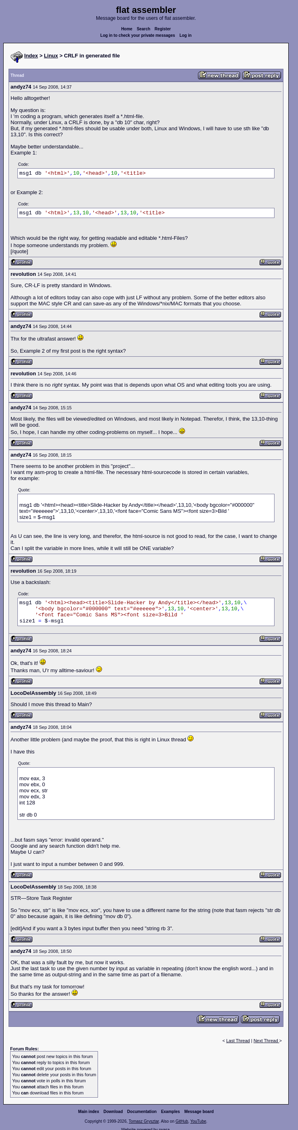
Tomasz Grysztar (144, 1121)
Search (143, 29)
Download (113, 1111)
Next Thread (266, 1040)
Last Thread (238, 1040)
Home (126, 29)
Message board (199, 1111)
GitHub (181, 1121)
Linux (51, 56)
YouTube (198, 1121)
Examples (170, 1111)
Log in (185, 35)
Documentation (142, 1111)
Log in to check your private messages (137, 35)
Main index (88, 1111)
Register (163, 29)
